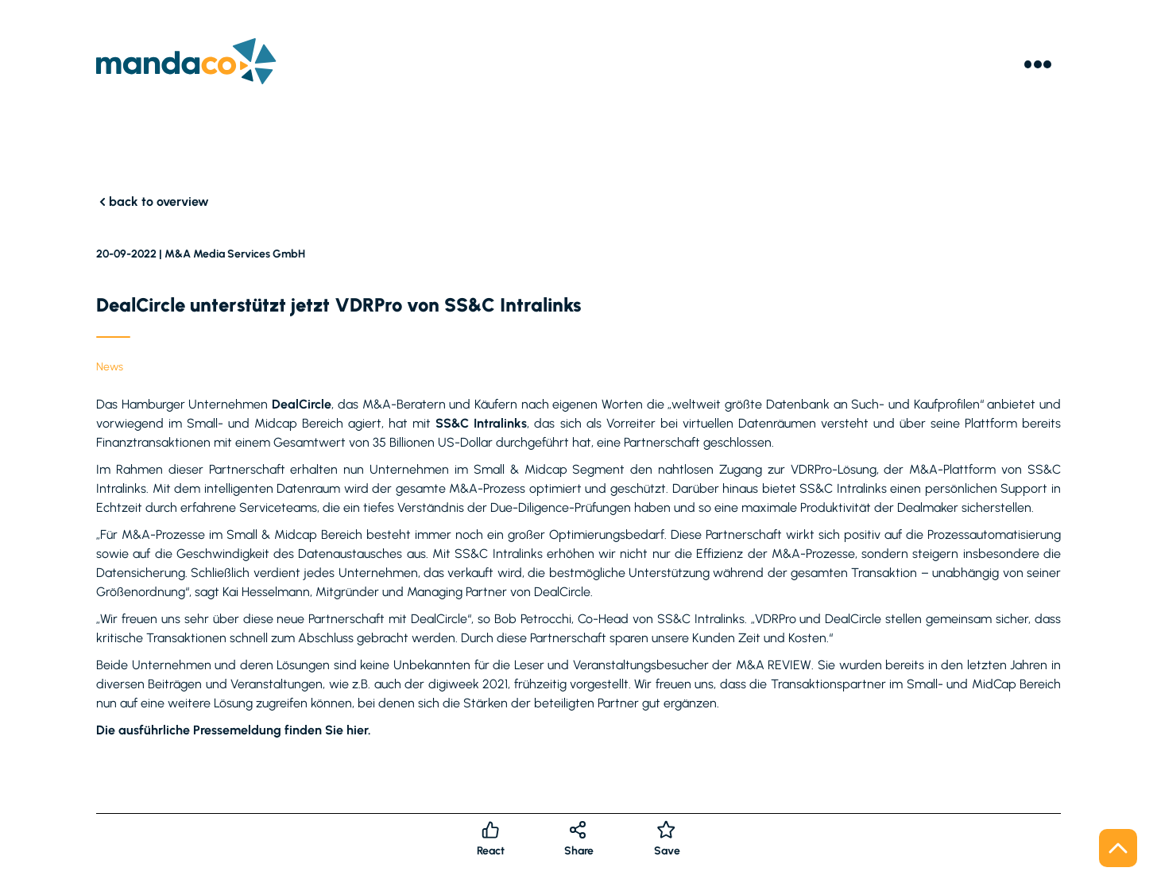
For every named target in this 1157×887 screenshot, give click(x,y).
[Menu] (1038, 64)
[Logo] (186, 64)
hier (357, 730)
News (109, 367)
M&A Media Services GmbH (234, 254)
